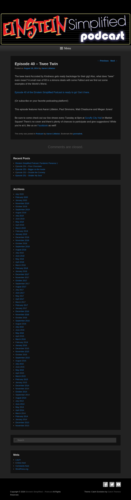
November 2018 (22, 240)
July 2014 (20, 401)
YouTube (118, 484)
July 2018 (20, 253)
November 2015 (22, 351)
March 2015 (21, 376)
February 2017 (22, 305)
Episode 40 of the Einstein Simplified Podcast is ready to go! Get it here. (52, 92)
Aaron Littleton (48, 68)
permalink (77, 134)
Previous (103, 61)
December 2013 (22, 422)
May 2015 (20, 370)
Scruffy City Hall (93, 118)
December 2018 (22, 237)
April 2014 (20, 410)
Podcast (39, 134)
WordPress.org (22, 469)
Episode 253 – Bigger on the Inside (30, 169)
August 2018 (21, 250)
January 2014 (21, 419)
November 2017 (22, 277)
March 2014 (21, 413)
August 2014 (21, 398)
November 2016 (22, 314)
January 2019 (21, 234)
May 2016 (20, 333)
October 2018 (21, 243)
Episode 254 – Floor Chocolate (29, 166)
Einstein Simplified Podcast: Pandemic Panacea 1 (37, 163)
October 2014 (21, 392)
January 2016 (21, 345)
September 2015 (23, 358)
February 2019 (22, 231)
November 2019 (22, 203)
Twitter (111, 484)
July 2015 (20, 364)
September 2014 (23, 395)
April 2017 (20, 299)
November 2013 (22, 425)
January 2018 (21, 271)
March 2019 (21, 228)
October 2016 (21, 318)
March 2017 (21, 302)
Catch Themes (114, 492)
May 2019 (20, 222)
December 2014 (22, 385)
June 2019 (20, 219)
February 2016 (22, 342)
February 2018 (22, 268)
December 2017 (22, 274)
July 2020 (20, 194)
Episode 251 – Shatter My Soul (29, 175)
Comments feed (22, 466)
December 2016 (22, 311)
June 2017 (20, 293)
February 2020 (22, 197)
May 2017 (20, 296)
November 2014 (22, 389)
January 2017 (21, 308)
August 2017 (21, 287)
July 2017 (20, 290)
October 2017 (21, 280)
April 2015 (20, 373)
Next (114, 61)
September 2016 (23, 321)
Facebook (42, 125)
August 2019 (21, 212)
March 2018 (21, 265)
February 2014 (22, 416)
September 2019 (23, 209)
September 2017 (23, 283)
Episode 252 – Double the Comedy (30, 172)
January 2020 (21, 200)
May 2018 (20, 259)
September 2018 (23, 246)
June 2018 (20, 256)
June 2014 (20, 404)
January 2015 (21, 382)
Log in (18, 460)
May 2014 (20, 407)
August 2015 (21, 361)
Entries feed (21, 463)
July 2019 (20, 216)
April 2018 (20, 262)
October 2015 (21, 354)
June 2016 (20, 330)
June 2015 (20, 367)
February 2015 (22, 379)
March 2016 (21, 339)
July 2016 (20, 327)
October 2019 (21, 206)
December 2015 (22, 348)
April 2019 (20, 225)
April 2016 (20, 336)
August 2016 (21, 324)
